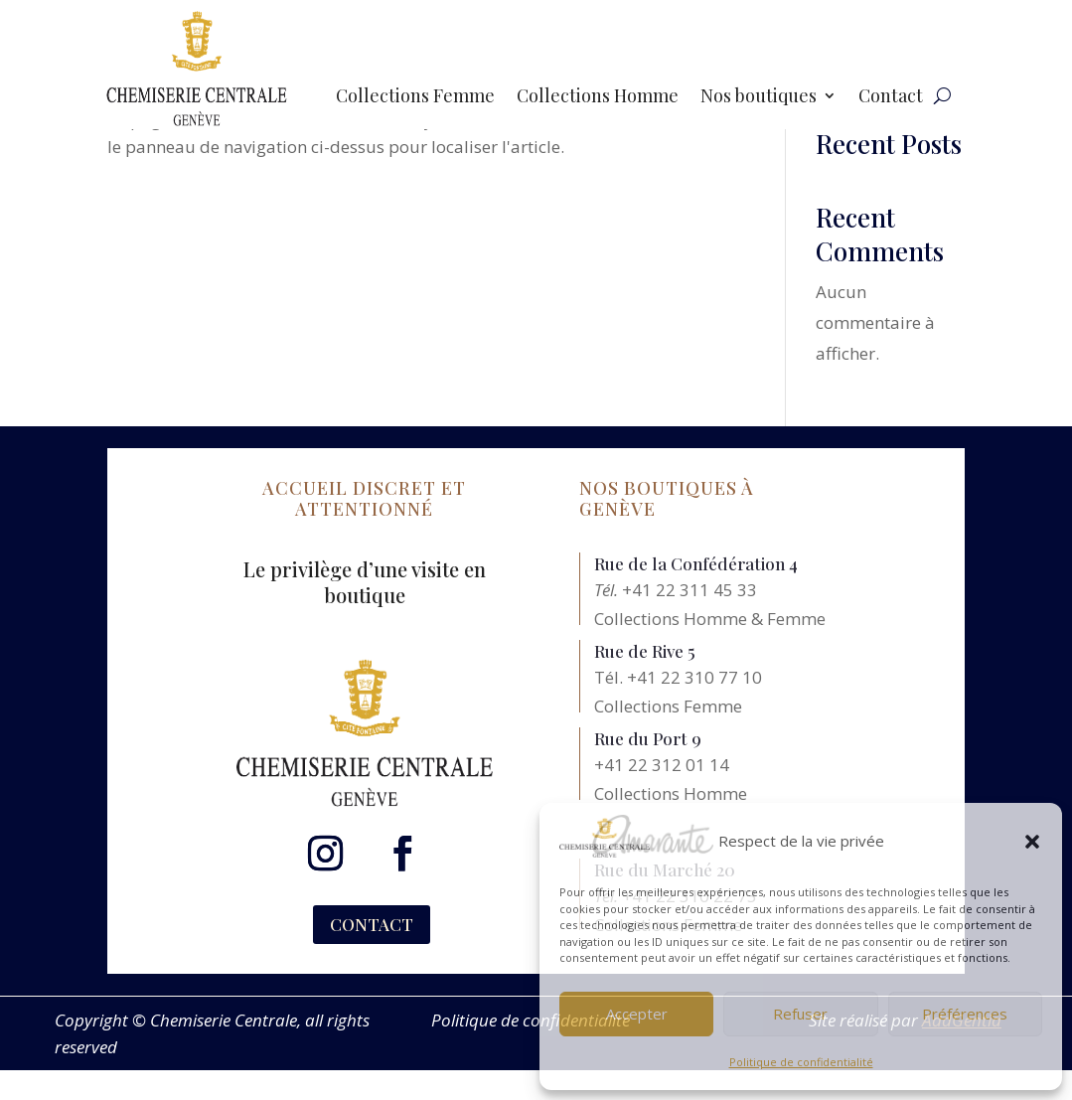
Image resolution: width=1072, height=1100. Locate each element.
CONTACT (371, 924)
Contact (890, 97)
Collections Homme (598, 97)
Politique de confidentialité (801, 1061)
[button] (1032, 842)
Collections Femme (415, 97)
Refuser (800, 1013)
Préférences (964, 1013)
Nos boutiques (758, 97)
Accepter (637, 1013)
